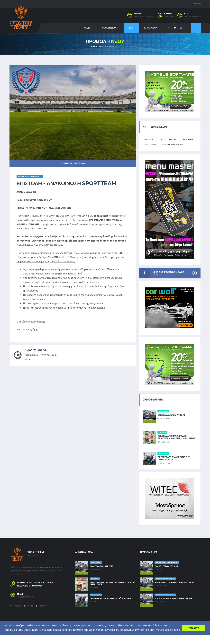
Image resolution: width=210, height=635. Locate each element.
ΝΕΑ (131, 28)
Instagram (41, 606)
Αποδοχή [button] (194, 628)
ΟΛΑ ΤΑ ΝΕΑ (149, 139)
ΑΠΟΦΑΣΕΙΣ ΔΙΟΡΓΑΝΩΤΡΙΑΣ (172, 145)
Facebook (15, 606)
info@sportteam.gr (192, 16)
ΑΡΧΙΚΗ (87, 28)
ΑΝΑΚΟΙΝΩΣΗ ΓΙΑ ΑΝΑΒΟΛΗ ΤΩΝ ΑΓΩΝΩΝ (174, 582)
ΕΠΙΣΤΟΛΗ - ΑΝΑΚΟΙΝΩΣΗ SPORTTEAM (173, 598)
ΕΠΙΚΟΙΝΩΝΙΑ (150, 28)
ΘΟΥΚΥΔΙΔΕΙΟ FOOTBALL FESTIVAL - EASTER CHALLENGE (176, 437)
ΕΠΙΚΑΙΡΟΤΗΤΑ (150, 145)
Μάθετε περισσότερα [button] (168, 629)
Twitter (28, 606)
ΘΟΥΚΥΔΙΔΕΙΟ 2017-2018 (171, 414)
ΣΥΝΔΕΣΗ (197, 4)
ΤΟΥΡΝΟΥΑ (173, 139)
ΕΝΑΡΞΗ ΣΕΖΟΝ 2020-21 (166, 566)
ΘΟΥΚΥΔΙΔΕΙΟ (109, 28)
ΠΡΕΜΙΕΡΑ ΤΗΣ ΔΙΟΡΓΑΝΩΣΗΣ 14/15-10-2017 (173, 458)
